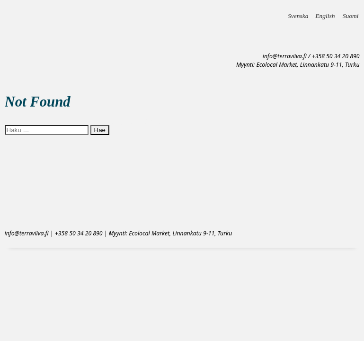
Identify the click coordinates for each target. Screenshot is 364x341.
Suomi (351, 13)
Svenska (298, 13)
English (325, 13)
